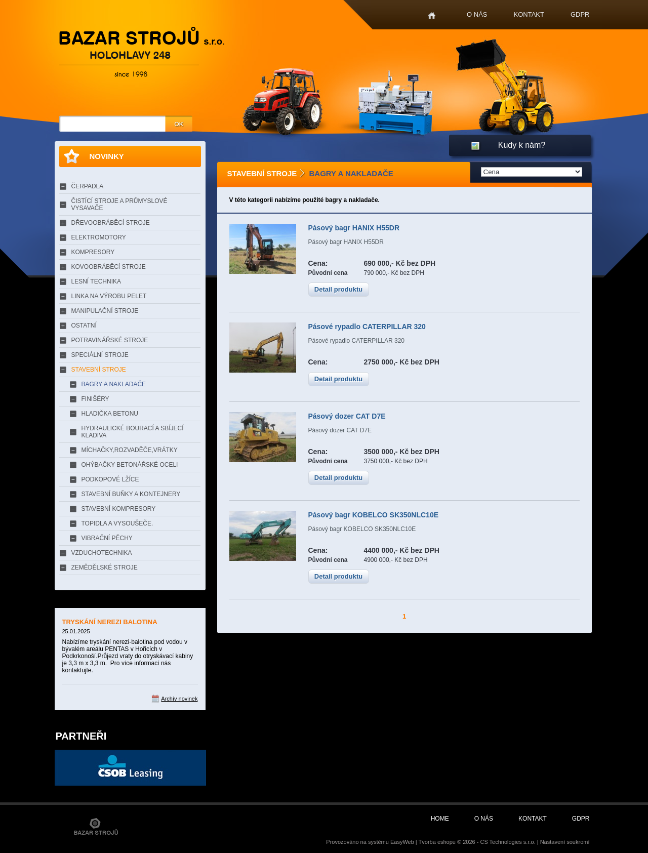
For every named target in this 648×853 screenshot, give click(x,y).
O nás (477, 14)
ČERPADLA (87, 186)
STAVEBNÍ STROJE (98, 369)
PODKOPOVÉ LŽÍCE (110, 479)
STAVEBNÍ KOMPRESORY (119, 508)
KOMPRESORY (93, 252)
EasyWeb (402, 842)
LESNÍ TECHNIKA (96, 281)
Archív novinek (179, 699)
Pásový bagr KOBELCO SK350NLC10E (373, 515)
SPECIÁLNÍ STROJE (100, 354)
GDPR (580, 14)
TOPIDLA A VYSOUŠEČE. (117, 523)
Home (431, 16)
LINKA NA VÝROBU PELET (109, 296)
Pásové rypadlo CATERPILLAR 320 (367, 326)
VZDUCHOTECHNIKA (101, 552)
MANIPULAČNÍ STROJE (105, 310)
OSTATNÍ (84, 325)
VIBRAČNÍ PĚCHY (107, 538)
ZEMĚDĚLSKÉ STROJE (104, 567)
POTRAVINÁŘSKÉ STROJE (109, 340)
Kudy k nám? (521, 145)
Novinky (107, 156)
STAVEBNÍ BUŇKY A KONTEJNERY (131, 494)
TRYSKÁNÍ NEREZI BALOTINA (109, 622)
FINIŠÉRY (95, 398)
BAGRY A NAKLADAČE (114, 384)
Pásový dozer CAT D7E (347, 416)
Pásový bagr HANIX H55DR (354, 228)
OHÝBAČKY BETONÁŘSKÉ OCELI (130, 464)
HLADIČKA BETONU (110, 413)
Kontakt (529, 14)
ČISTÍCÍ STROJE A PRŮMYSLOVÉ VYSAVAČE (119, 204)
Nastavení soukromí (565, 842)
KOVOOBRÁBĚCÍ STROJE (108, 266)
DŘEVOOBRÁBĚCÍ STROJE (110, 222)
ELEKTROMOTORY (98, 237)
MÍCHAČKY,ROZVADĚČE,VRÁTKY (130, 450)
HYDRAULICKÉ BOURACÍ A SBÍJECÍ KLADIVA (133, 432)
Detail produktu (338, 289)
